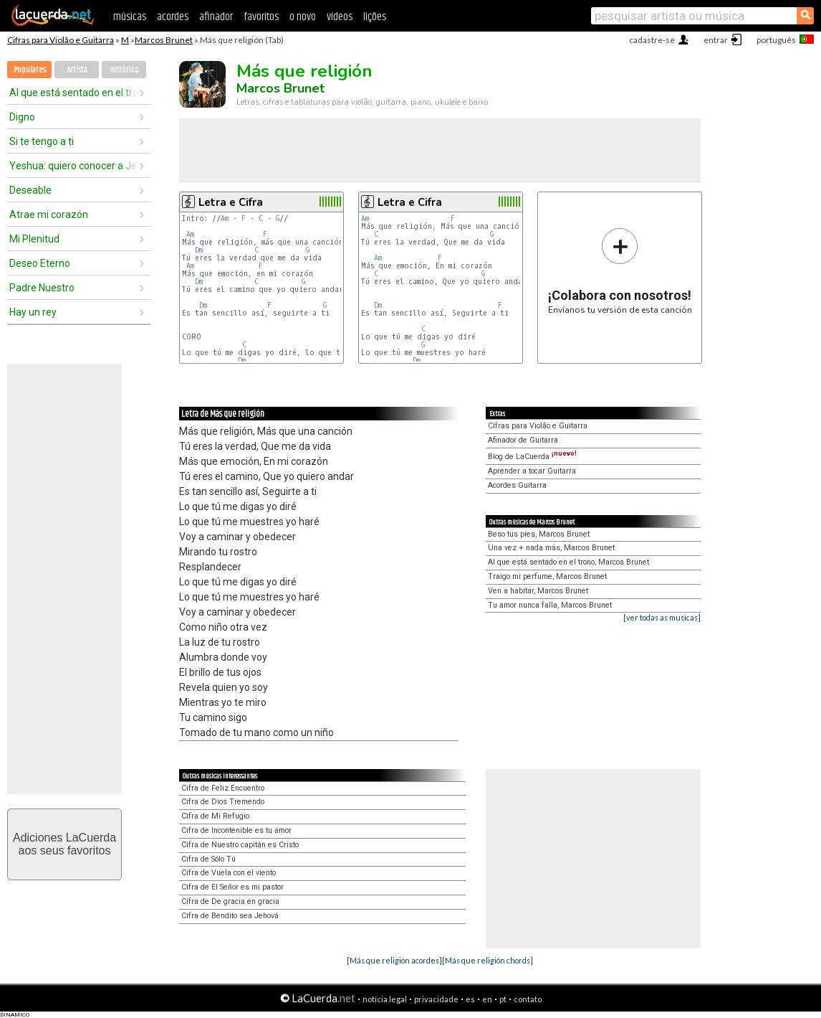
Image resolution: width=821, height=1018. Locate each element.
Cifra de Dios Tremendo (222, 801)
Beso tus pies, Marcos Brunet (539, 534)
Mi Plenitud (34, 239)
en (487, 999)
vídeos (339, 17)
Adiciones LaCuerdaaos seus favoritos (64, 844)
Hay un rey (33, 312)
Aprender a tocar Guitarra (532, 471)
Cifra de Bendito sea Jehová (230, 915)
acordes (172, 17)
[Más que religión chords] (487, 960)
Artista (77, 70)
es (470, 999)
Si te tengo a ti (41, 141)
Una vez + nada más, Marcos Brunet (551, 547)
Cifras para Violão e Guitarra (60, 39)
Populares (30, 70)
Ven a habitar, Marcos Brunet (538, 590)
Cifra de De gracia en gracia (230, 901)
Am (225, 218)
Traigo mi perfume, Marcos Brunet (547, 576)
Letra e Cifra (230, 202)
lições (374, 17)
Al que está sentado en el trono (73, 92)
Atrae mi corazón (48, 214)
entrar (716, 39)
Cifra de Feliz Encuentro (222, 788)
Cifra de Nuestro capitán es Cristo (240, 844)
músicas (129, 17)
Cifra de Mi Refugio (215, 816)
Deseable (30, 190)
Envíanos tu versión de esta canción (620, 271)
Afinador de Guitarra (523, 440)
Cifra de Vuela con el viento (228, 872)
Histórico (124, 70)
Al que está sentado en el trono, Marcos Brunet (568, 562)
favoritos (261, 17)
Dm (199, 250)
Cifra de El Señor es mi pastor (232, 887)
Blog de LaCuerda (532, 456)
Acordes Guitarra (517, 485)
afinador (216, 17)
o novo (302, 17)
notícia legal (385, 999)
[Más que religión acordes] (394, 960)
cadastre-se (652, 39)
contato (528, 999)
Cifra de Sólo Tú (208, 859)
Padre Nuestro (42, 287)
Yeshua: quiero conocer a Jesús (73, 165)
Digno (22, 117)
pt (502, 999)
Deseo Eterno (39, 263)
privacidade (436, 999)
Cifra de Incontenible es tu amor (236, 830)
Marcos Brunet (164, 39)
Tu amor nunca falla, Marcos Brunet (550, 605)
